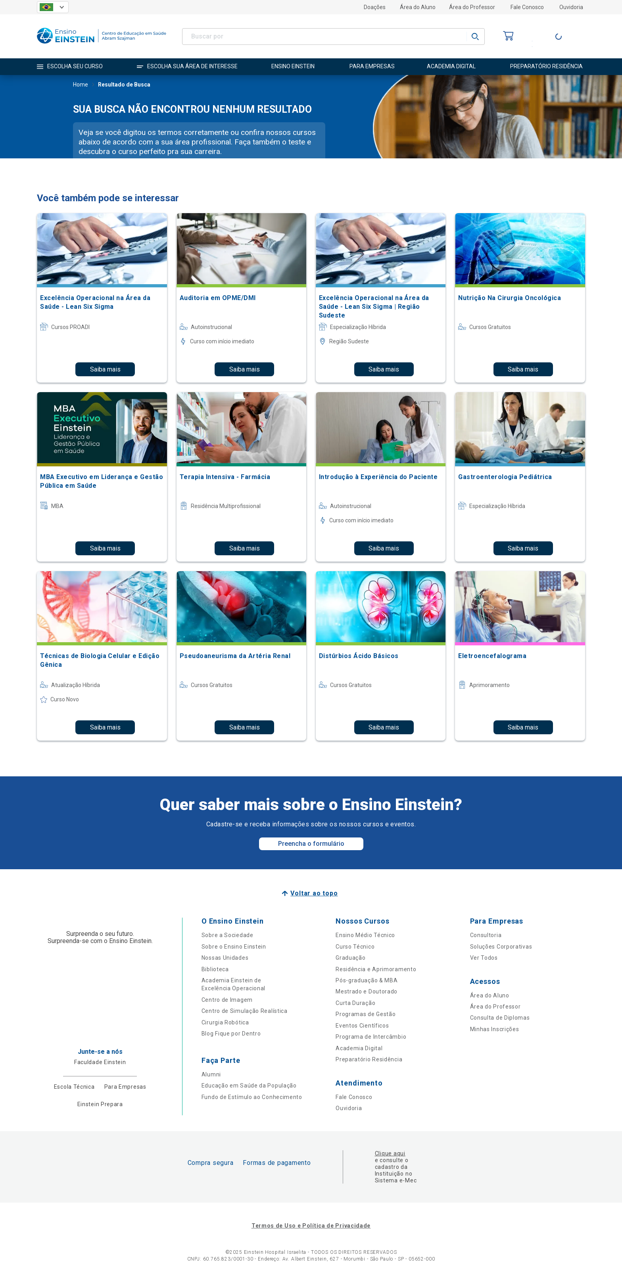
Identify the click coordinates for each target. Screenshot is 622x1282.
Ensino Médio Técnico (365, 935)
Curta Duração (355, 1003)
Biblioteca (215, 969)
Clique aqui (390, 1153)
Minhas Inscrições (494, 1029)
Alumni (211, 1074)
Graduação (350, 958)
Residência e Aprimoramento (376, 969)
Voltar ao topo (314, 893)
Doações (375, 7)
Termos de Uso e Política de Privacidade (311, 1225)
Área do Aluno (418, 7)
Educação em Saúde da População (249, 1085)
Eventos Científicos (362, 1025)
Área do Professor (472, 7)
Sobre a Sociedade (227, 935)
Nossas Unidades (225, 958)
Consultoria (486, 935)
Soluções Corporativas (501, 946)
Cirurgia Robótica (225, 1022)
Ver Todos (484, 958)
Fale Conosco (527, 7)
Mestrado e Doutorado (366, 991)
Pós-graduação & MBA (366, 980)
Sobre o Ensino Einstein (234, 946)
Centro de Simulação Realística (245, 1011)
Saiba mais (105, 369)
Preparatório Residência (369, 1059)
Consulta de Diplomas (500, 1017)
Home (80, 85)
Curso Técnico (355, 946)
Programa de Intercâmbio (371, 1037)
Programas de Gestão (365, 1014)
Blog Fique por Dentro (231, 1033)
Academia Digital (359, 1048)
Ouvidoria (571, 7)
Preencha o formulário (311, 843)
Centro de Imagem (227, 1000)
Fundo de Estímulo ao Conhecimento (252, 1097)
